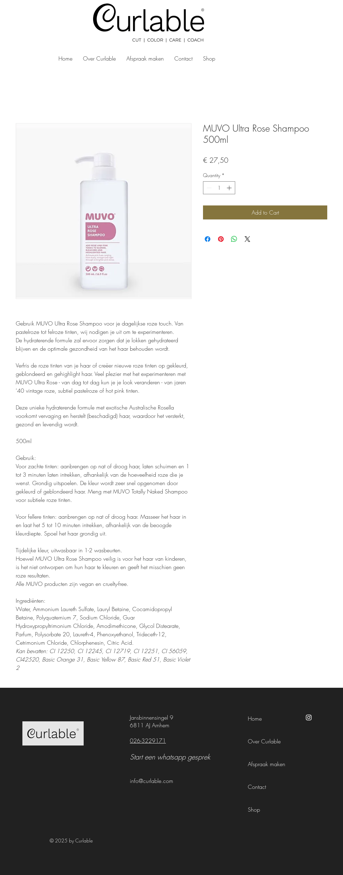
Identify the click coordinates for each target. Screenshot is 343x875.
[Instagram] (309, 717)
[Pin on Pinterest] (221, 239)
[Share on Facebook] (207, 239)
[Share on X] (247, 239)
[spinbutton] (219, 188)
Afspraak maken (266, 764)
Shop (254, 809)
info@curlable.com (151, 781)
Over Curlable (264, 741)
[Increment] (229, 188)
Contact (257, 787)
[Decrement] (208, 188)
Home (255, 718)
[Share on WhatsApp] (234, 239)
